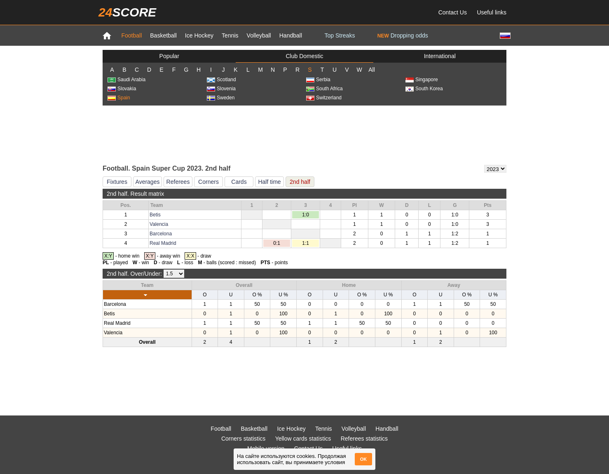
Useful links (491, 12)
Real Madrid (163, 243)
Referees (178, 181)
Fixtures (117, 181)
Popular (169, 56)
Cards (238, 181)
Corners (208, 181)
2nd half (300, 181)
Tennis (230, 35)
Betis (155, 215)
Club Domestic (304, 56)
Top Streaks (339, 35)
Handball (290, 35)
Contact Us (452, 12)
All (371, 69)
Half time (269, 181)
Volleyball (259, 35)
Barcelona (161, 234)
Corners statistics (243, 438)
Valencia (159, 224)
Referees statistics (364, 438)
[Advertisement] (304, 134)
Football (131, 35)
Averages (148, 181)
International (440, 56)
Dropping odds (402, 35)
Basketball (163, 35)
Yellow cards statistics (303, 438)
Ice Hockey (199, 35)
